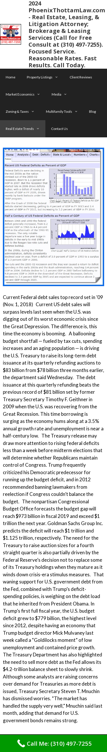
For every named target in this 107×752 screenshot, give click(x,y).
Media (62, 94)
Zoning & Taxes (23, 111)
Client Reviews (81, 77)
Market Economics (26, 94)
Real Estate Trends (25, 128)
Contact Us (59, 128)
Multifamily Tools (65, 111)
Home (10, 77)
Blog (92, 111)
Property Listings (45, 77)
